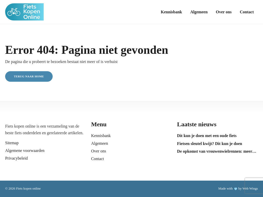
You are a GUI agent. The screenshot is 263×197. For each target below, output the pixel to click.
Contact (247, 12)
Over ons (223, 12)
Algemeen (199, 12)
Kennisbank (171, 12)
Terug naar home (29, 76)
